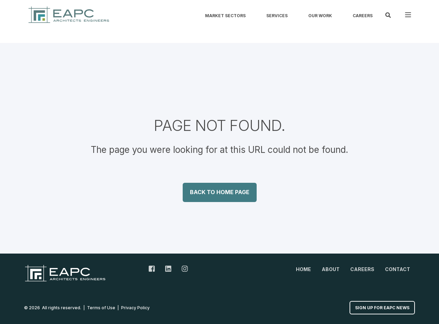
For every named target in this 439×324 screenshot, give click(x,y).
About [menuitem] (331, 269)
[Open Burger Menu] (408, 15)
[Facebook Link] (154, 268)
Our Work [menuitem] (320, 16)
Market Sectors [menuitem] (225, 16)
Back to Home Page (219, 192)
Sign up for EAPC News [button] (382, 307)
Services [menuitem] (277, 16)
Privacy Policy (135, 307)
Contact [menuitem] (397, 269)
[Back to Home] (69, 14)
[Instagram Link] (182, 268)
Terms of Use (101, 307)
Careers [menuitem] (363, 16)
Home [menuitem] (303, 269)
